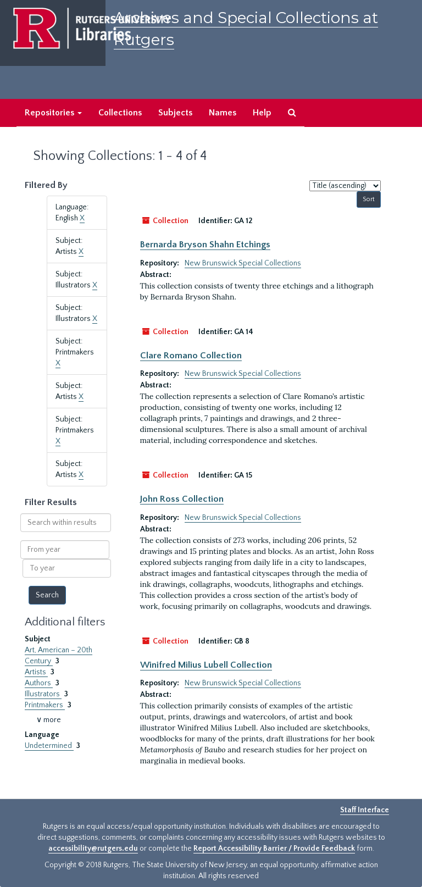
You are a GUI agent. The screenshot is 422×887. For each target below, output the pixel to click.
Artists (36, 672)
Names (222, 113)
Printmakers (45, 705)
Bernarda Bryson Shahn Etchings (205, 245)
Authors (39, 683)
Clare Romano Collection (191, 356)
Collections (120, 113)
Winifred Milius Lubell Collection (206, 665)
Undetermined (49, 745)
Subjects (175, 113)
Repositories (53, 113)
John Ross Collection (182, 499)
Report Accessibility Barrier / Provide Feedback (274, 848)
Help (262, 113)
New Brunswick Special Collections (243, 263)
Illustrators (43, 694)
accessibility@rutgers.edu (93, 848)
